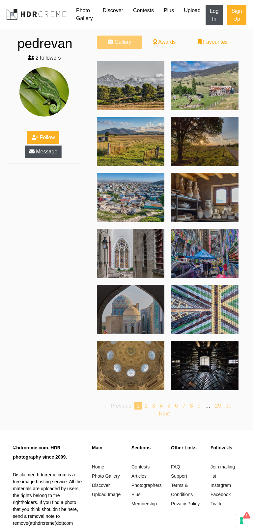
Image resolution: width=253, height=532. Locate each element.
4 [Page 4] (161, 406)
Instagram (221, 485)
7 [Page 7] (184, 406)
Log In (214, 15)
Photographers (146, 485)
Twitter (217, 503)
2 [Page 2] (146, 406)
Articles (139, 476)
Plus (169, 10)
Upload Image (106, 494)
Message (43, 151)
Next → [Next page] (167, 413)
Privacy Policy (185, 503)
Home (98, 466)
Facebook (221, 494)
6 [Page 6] (176, 406)
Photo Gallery (84, 14)
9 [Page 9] (199, 406)
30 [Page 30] (229, 406)
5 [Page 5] (168, 406)
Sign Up (237, 15)
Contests (143, 10)
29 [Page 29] (218, 406)
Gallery (119, 42)
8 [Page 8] (191, 406)
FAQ (175, 466)
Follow (43, 137)
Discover (113, 10)
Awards (164, 42)
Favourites (213, 42)
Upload (192, 10)
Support (179, 476)
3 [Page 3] (153, 406)
